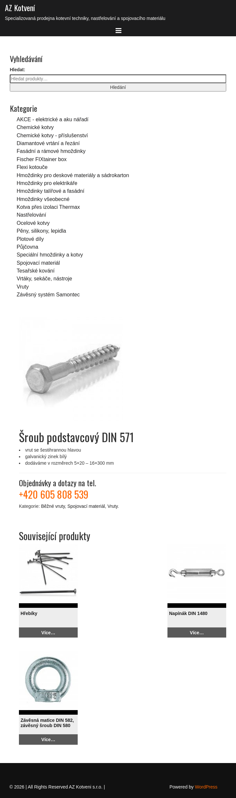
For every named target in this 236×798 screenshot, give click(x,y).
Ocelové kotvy (33, 223)
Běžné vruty (53, 506)
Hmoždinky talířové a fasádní (51, 191)
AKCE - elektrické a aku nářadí (52, 119)
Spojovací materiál (38, 263)
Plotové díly (30, 239)
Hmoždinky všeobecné (43, 199)
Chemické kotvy (35, 127)
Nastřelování (31, 215)
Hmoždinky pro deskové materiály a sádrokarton (73, 175)
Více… (48, 632)
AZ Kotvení (20, 7)
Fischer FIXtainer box (42, 159)
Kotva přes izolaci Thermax (48, 207)
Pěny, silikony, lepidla (41, 231)
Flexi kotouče (32, 167)
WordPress (206, 787)
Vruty (23, 287)
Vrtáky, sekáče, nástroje (44, 278)
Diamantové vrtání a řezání (48, 143)
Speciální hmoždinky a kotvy (50, 255)
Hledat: (17, 69)
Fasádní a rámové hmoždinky (51, 151)
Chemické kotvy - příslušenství (52, 135)
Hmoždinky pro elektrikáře (47, 183)
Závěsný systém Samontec (48, 294)
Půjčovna (27, 247)
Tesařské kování (36, 271)
